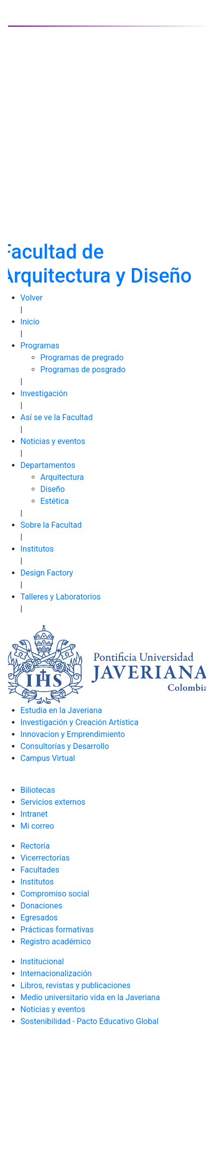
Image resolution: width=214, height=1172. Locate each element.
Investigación (44, 393)
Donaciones (41, 905)
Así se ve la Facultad (56, 417)
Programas (39, 345)
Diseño (52, 489)
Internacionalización (56, 973)
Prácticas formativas (57, 929)
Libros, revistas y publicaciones (75, 985)
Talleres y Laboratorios (60, 596)
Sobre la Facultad (51, 525)
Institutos (37, 549)
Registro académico (55, 941)
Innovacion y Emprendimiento (72, 734)
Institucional (42, 961)
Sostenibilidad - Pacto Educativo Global (89, 1021)
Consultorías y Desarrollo (64, 746)
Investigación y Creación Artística (79, 722)
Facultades (39, 870)
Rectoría (35, 846)
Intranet (34, 814)
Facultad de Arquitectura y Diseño (96, 264)
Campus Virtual (47, 758)
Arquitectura (62, 477)
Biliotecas (37, 790)
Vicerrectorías (45, 858)
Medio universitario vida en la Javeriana (90, 997)
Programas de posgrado (82, 369)
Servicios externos (53, 802)
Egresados (39, 917)
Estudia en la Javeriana (61, 710)
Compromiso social (54, 893)
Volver (31, 297)
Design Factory (46, 573)
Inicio (29, 321)
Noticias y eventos (52, 441)
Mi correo (37, 826)
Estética (54, 501)
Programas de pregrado (81, 357)
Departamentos (47, 465)
